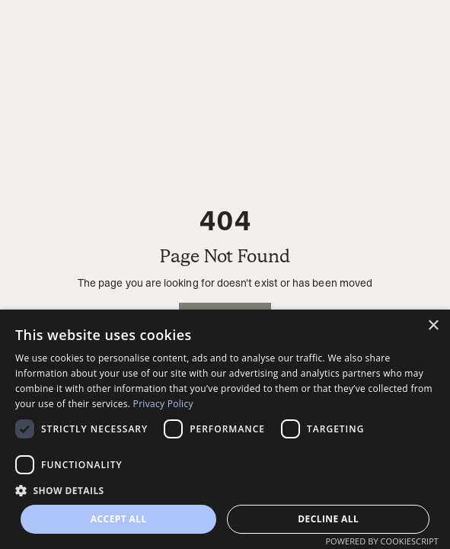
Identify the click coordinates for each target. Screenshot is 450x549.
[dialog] (225, 429)
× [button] (433, 326)
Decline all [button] (328, 518)
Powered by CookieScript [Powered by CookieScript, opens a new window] (382, 541)
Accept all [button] (119, 518)
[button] (225, 490)
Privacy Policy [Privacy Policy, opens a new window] (163, 403)
